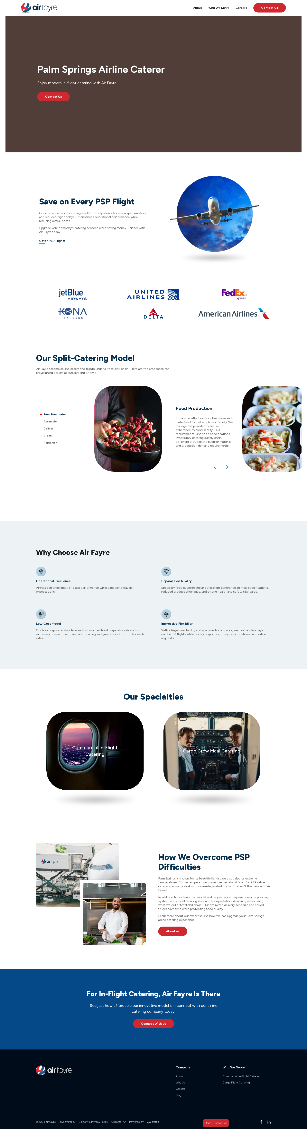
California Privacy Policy (93, 1122)
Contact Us (269, 8)
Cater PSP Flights (52, 241)
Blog (178, 1095)
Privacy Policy (67, 1122)
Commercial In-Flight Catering (242, 1076)
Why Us (180, 1082)
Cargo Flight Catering (236, 1082)
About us (172, 931)
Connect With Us (153, 1023)
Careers (180, 1089)
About (180, 1076)
